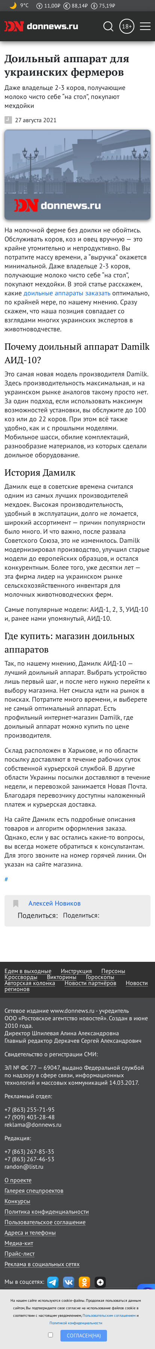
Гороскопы (100, 977)
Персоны (113, 971)
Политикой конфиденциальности (76, 1323)
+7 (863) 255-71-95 (30, 1109)
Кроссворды (21, 977)
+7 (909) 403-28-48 (30, 1117)
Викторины (62, 977)
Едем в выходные (28, 971)
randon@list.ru (24, 1166)
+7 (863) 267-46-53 (29, 1159)
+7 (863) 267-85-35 (29, 1151)
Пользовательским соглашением (109, 1315)
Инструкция (76, 971)
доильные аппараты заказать (67, 293)
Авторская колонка (30, 983)
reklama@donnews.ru (33, 1124)
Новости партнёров (90, 983)
